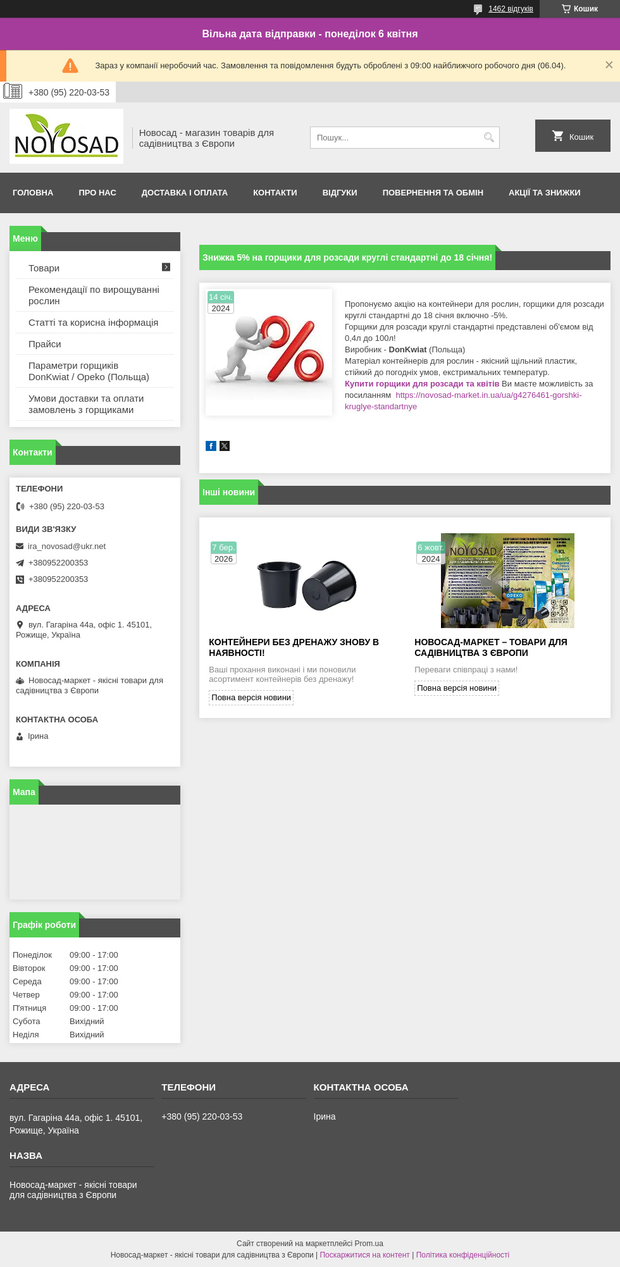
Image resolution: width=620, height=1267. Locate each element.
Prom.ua (369, 1243)
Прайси (44, 343)
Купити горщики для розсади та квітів (423, 383)
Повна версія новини (251, 697)
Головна (33, 192)
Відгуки (340, 192)
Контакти (275, 192)
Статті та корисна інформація (93, 322)
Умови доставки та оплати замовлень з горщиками (86, 404)
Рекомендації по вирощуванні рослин (93, 295)
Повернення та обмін (433, 192)
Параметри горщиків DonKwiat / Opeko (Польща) (88, 371)
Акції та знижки (545, 192)
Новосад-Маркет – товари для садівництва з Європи (490, 647)
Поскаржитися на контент (364, 1255)
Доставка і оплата (185, 192)
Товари (43, 268)
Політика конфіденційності (463, 1255)
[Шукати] (489, 138)
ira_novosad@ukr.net (67, 546)
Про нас (97, 192)
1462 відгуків (510, 8)
